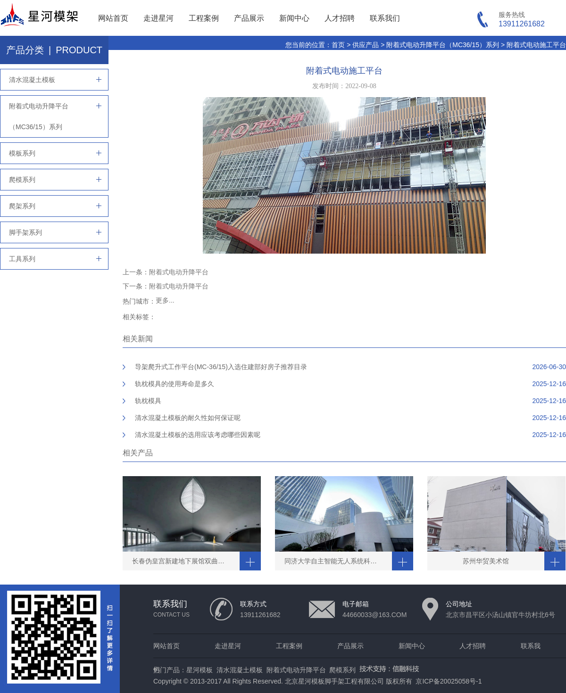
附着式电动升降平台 (178, 272)
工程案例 (204, 18)
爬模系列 (22, 179)
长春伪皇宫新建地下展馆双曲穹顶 (181, 561)
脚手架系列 (25, 232)
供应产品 (365, 45)
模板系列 (22, 153)
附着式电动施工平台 (536, 45)
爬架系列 (22, 206)
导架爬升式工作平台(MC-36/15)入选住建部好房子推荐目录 (221, 367)
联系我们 (385, 18)
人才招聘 (340, 18)
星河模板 (199, 670)
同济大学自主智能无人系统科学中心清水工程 (338, 561)
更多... (165, 300)
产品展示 (249, 18)
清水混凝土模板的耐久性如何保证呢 (188, 417)
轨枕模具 (148, 400)
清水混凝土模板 (32, 79)
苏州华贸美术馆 (486, 561)
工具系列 (22, 259)
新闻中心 (294, 18)
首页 (338, 45)
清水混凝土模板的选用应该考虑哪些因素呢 (197, 434)
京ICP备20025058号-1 (449, 681)
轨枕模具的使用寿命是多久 (174, 384)
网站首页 (113, 18)
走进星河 (158, 18)
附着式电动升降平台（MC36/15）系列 (442, 45)
